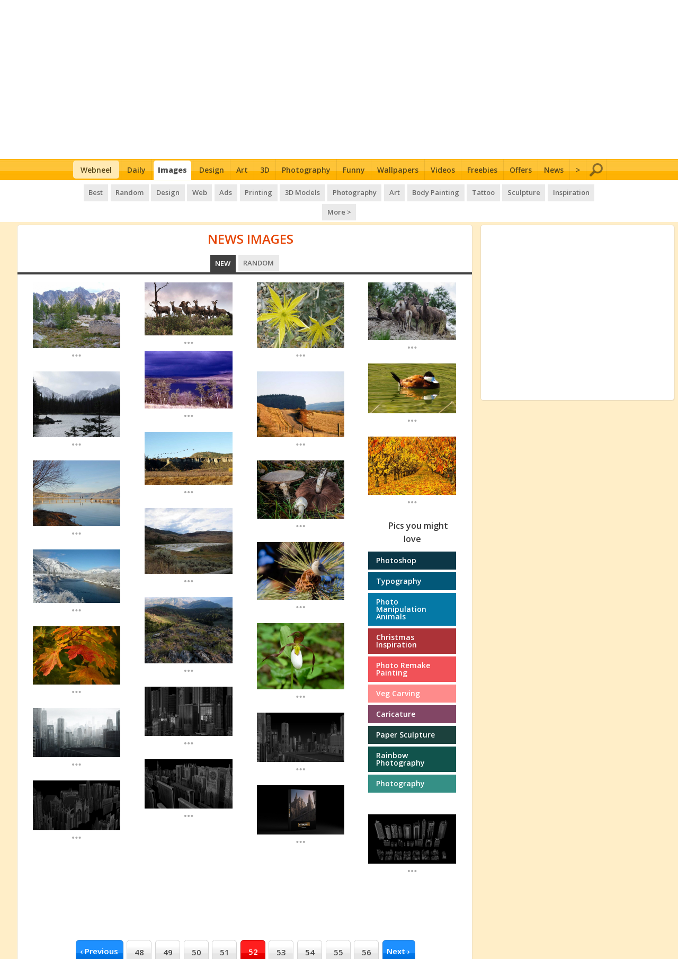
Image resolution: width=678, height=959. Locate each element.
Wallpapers (397, 170)
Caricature (395, 692)
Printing (242, 191)
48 (139, 930)
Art (242, 170)
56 (366, 930)
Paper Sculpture (405, 713)
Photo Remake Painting (403, 647)
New (223, 241)
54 (310, 930)
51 (224, 930)
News (554, 170)
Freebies (482, 170)
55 (338, 930)
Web (185, 191)
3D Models (284, 191)
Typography (399, 559)
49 (168, 930)
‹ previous (99, 929)
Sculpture (500, 191)
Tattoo (461, 191)
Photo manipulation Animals (401, 587)
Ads (210, 191)
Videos (443, 170)
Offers (521, 170)
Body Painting (415, 191)
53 (281, 930)
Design (211, 170)
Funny (354, 170)
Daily (136, 170)
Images (172, 170)
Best (85, 191)
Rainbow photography (400, 737)
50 (196, 930)
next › (398, 929)
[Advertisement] (339, 79)
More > (588, 191)
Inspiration (546, 191)
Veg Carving (398, 672)
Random (118, 191)
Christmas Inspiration (396, 619)
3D (265, 170)
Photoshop (396, 539)
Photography (306, 170)
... (77, 333)
